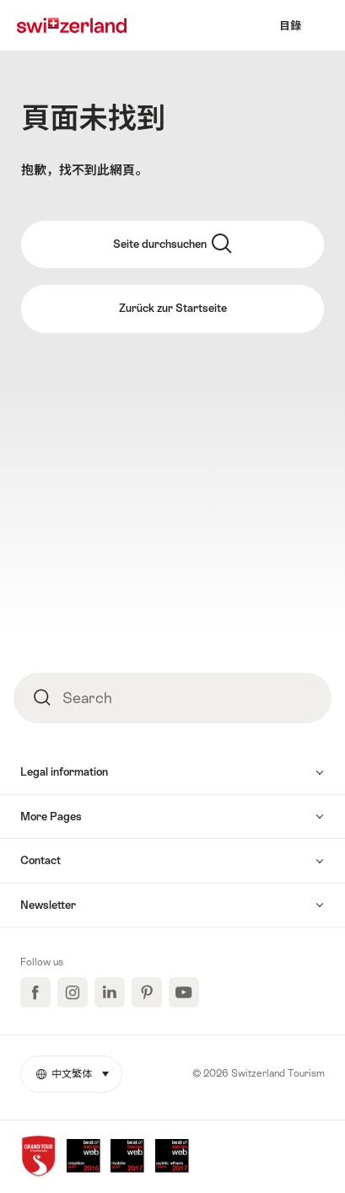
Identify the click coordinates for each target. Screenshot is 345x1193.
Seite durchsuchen (172, 244)
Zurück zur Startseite (173, 308)
